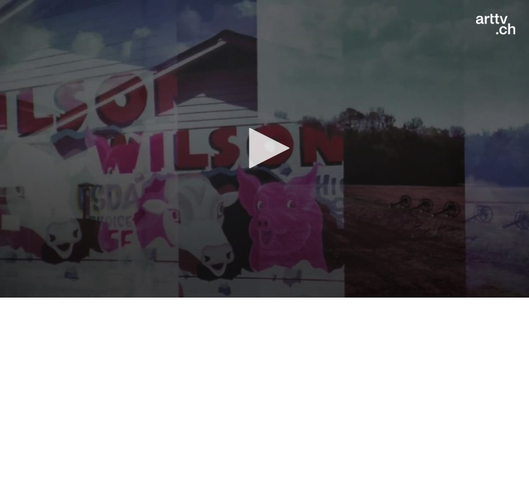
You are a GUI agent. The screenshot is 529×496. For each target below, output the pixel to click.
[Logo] (495, 24)
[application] (264, 149)
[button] (264, 148)
